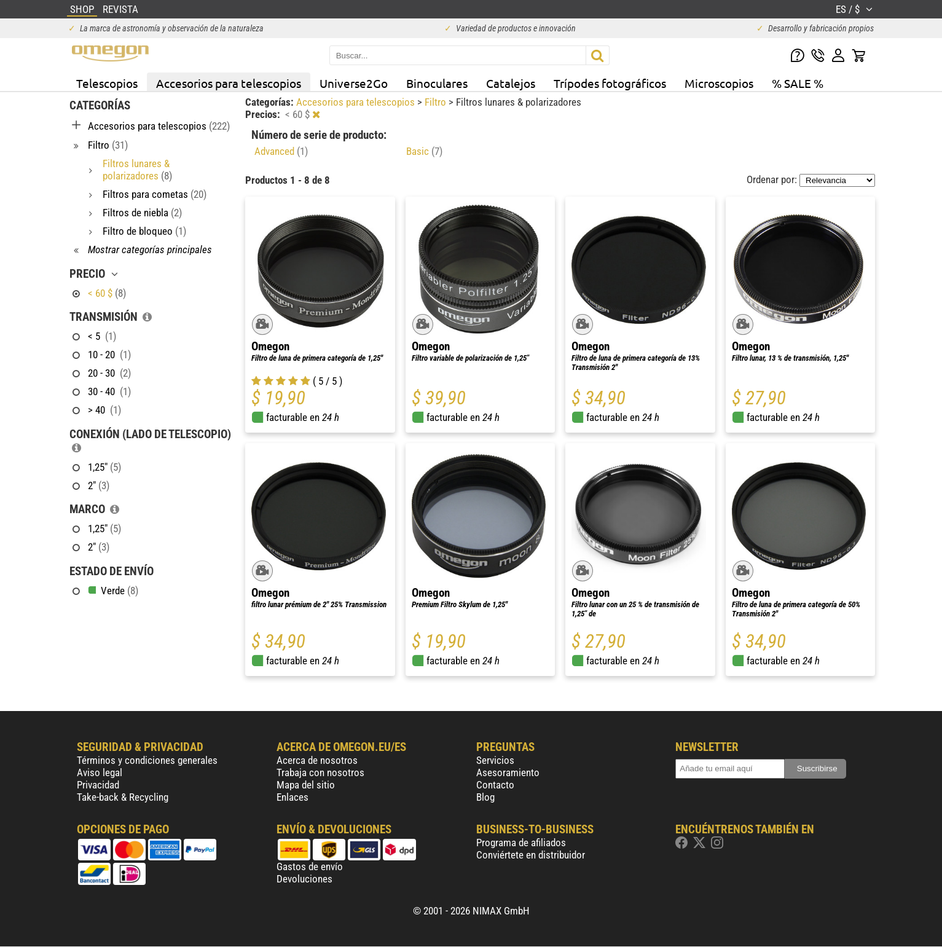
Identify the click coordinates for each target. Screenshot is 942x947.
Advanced (281, 151)
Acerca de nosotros (317, 760)
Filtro (437, 102)
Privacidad (98, 785)
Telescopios (107, 83)
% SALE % (797, 83)
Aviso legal (99, 772)
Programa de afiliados (521, 842)
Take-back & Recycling (122, 797)
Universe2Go (354, 83)
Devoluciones (304, 879)
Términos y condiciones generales (147, 760)
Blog (485, 797)
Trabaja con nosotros (320, 772)
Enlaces (292, 797)
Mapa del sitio (306, 785)
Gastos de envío (310, 866)
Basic (424, 151)
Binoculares (437, 83)
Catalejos (510, 83)
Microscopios (719, 83)
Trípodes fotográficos (610, 83)
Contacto (495, 785)
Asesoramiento (508, 772)
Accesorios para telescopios (228, 83)
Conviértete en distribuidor (530, 855)
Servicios (495, 760)
